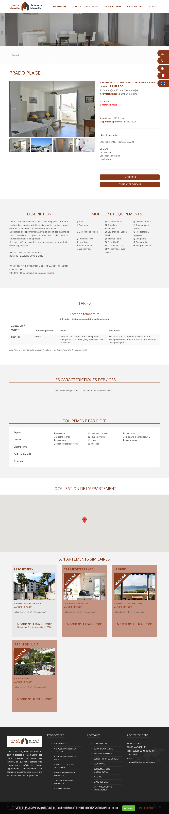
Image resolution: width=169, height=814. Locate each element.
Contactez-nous (129, 184)
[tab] (84, 316)
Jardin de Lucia (26, 644)
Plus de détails (146, 808)
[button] (84, 520)
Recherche (59, 6)
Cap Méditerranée (78, 569)
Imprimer (130, 177)
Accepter (128, 808)
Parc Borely (23, 569)
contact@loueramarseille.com (40, 273)
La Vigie (120, 569)
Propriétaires (112, 6)
